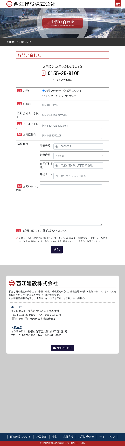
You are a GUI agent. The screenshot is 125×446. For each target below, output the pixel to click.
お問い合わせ (62, 348)
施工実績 (41, 436)
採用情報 (68, 436)
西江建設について (20, 436)
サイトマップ (107, 436)
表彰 (54, 436)
